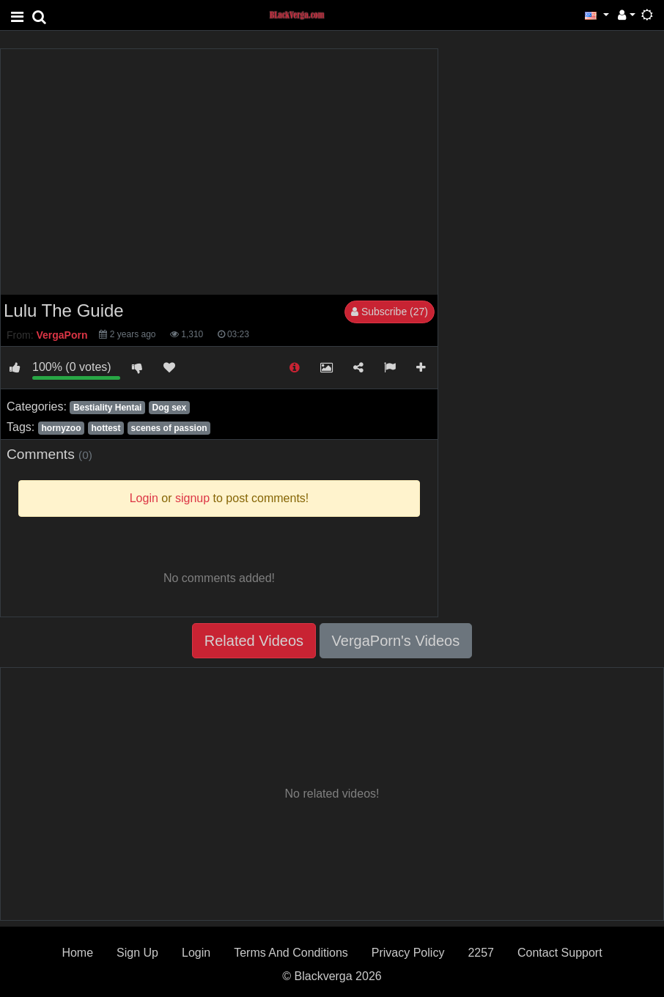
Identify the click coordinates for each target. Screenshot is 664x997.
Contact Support (559, 952)
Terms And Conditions (291, 952)
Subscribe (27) (389, 311)
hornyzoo (61, 428)
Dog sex (169, 407)
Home (77, 952)
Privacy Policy (408, 952)
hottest (106, 428)
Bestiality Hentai (107, 407)
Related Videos (253, 641)
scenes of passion (169, 428)
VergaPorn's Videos (396, 641)
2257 (481, 952)
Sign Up (137, 952)
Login (196, 952)
